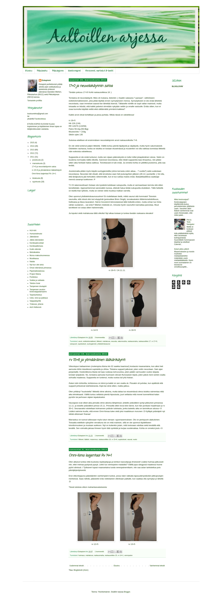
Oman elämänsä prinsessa (40, 268)
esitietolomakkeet (89, 341)
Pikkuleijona (57, 70)
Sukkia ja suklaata (37, 280)
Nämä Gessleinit (102, 202)
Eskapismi (46, 80)
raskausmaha (133, 341)
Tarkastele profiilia (34, 101)
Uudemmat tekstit (77, 566)
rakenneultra (122, 341)
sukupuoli (73, 344)
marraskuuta (37, 163)
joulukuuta (36, 160)
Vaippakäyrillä (35, 301)
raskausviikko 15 (111, 555)
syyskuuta (36, 182)
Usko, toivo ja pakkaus (39, 298)
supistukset (82, 344)
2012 (32, 153)
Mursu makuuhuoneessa (40, 255)
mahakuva (106, 341)
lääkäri (86, 439)
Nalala (32, 261)
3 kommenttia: (100, 337)
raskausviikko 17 (144, 341)
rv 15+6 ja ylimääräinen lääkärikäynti (97, 360)
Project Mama (35, 274)
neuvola (114, 341)
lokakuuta (36, 178)
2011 (32, 157)
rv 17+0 (154, 341)
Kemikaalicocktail (37, 243)
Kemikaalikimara (36, 246)
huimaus (82, 555)
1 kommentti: (100, 436)
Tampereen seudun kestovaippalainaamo (38, 290)
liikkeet (99, 341)
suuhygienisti (91, 344)
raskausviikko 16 (105, 439)
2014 (32, 146)
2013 (32, 150)
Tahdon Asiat (35, 283)
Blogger (127, 592)
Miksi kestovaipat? (181, 199)
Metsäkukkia (35, 252)
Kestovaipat (74, 70)
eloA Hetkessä (35, 307)
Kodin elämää (35, 249)
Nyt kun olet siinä (37, 265)
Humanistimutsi (36, 234)
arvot (80, 341)
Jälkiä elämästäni (37, 240)
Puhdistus (34, 277)
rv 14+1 (120, 555)
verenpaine (128, 555)
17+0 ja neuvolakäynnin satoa (91, 86)
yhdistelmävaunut (103, 344)
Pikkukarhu (42, 70)
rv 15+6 (114, 439)
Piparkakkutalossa (37, 271)
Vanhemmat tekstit (157, 566)
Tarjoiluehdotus (36, 295)
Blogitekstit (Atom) (81, 570)
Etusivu (28, 70)
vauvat (129, 439)
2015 (32, 142)
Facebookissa (40, 119)
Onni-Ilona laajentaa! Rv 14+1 (90, 455)
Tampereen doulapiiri (38, 286)
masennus (94, 439)
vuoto (135, 439)
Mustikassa (34, 258)
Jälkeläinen (34, 237)
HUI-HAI (33, 230)
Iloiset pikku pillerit (181, 249)
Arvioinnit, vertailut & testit (99, 70)
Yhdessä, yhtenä (36, 304)
